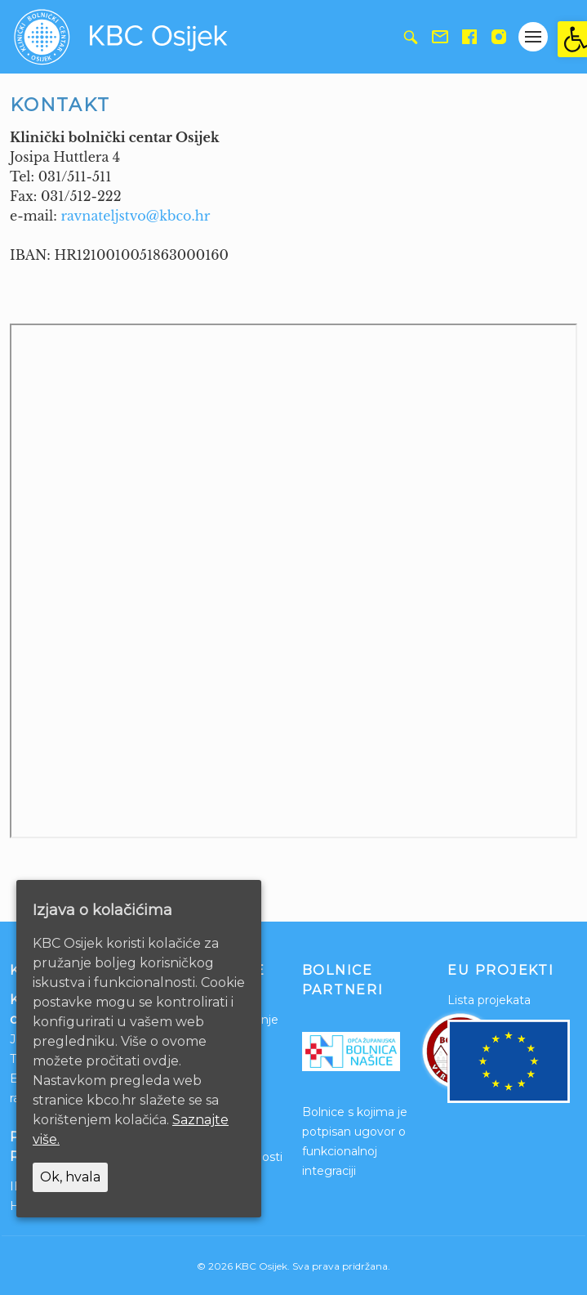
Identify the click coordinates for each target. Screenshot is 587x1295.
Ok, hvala (70, 1177)
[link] (572, 39)
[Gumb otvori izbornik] (533, 36)
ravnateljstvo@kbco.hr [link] (135, 216)
